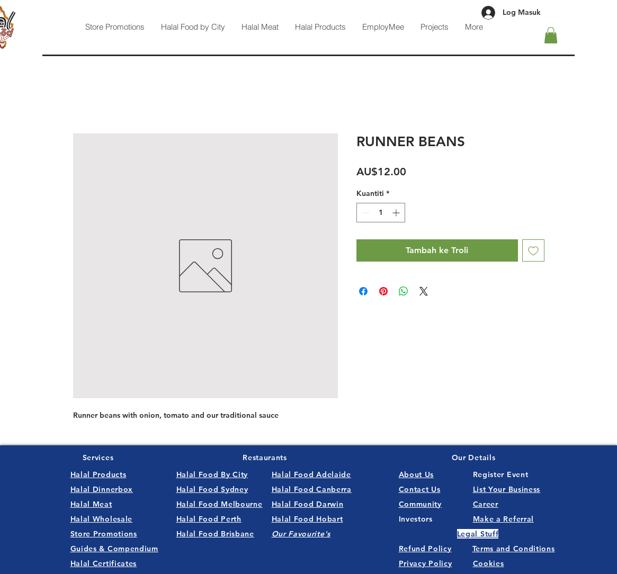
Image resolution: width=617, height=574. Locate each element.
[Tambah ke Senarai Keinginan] (533, 250)
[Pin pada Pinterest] (383, 291)
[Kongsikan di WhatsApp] (403, 291)
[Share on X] (423, 291)
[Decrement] (364, 212)
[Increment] (397, 212)
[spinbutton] (380, 212)
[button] (551, 35)
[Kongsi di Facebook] (363, 291)
